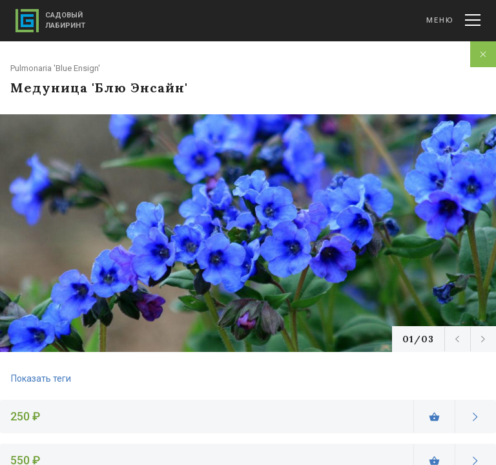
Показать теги (41, 378)
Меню (453, 20)
